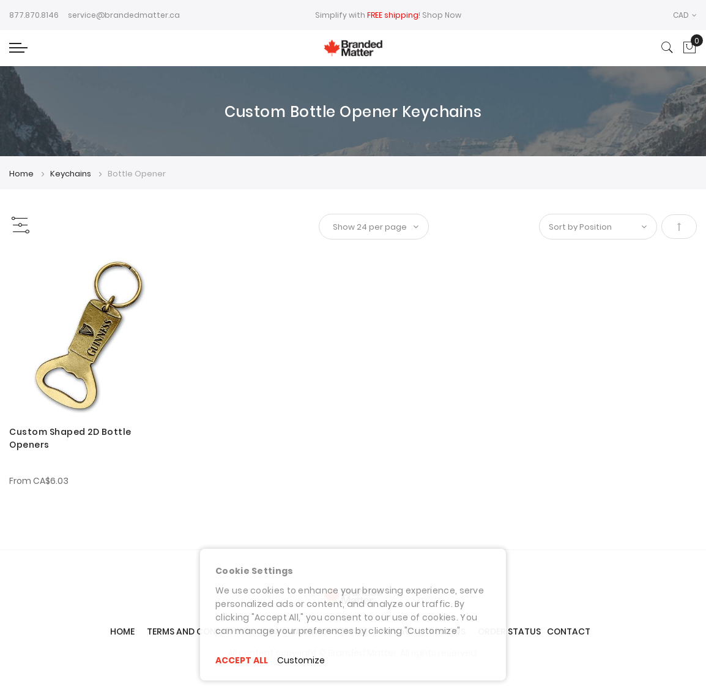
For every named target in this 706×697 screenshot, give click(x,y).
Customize (301, 660)
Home (22, 173)
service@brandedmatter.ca (124, 15)
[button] (685, 15)
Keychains (71, 173)
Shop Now (441, 15)
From (39, 481)
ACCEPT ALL (241, 660)
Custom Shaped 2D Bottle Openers (70, 438)
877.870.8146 (34, 15)
